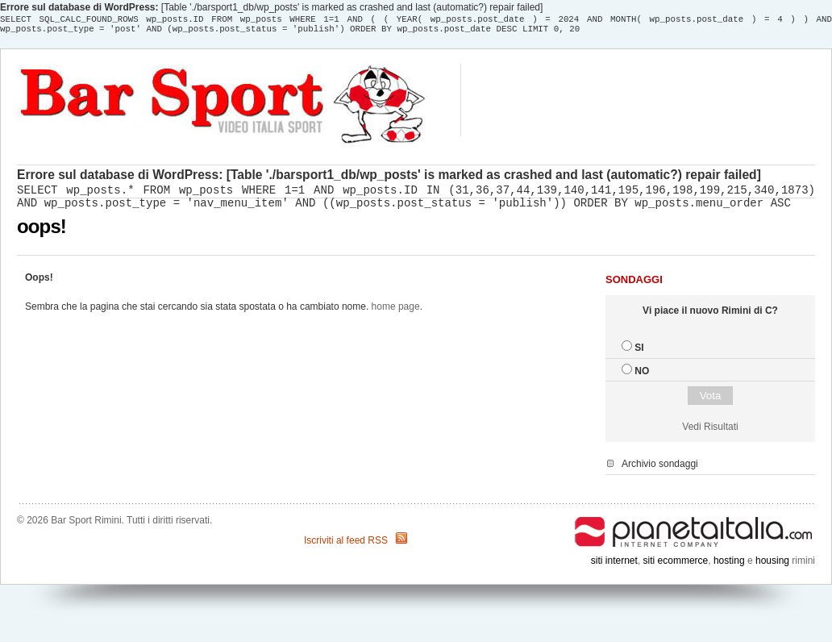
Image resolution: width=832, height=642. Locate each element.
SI (638, 352)
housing (772, 565)
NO (641, 375)
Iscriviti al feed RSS (346, 545)
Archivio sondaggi (660, 468)
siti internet (614, 565)
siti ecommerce (676, 565)
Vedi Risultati (710, 431)
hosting (729, 565)
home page (396, 311)
